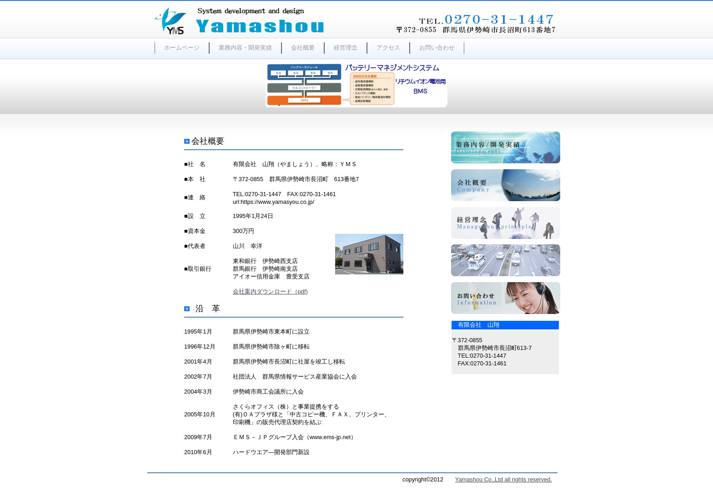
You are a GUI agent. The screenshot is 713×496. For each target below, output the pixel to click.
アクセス (388, 47)
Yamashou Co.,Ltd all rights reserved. (503, 479)
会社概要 (303, 47)
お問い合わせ (437, 47)
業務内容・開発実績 (245, 47)
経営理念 (345, 47)
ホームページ (182, 47)
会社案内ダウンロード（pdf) (270, 291)
